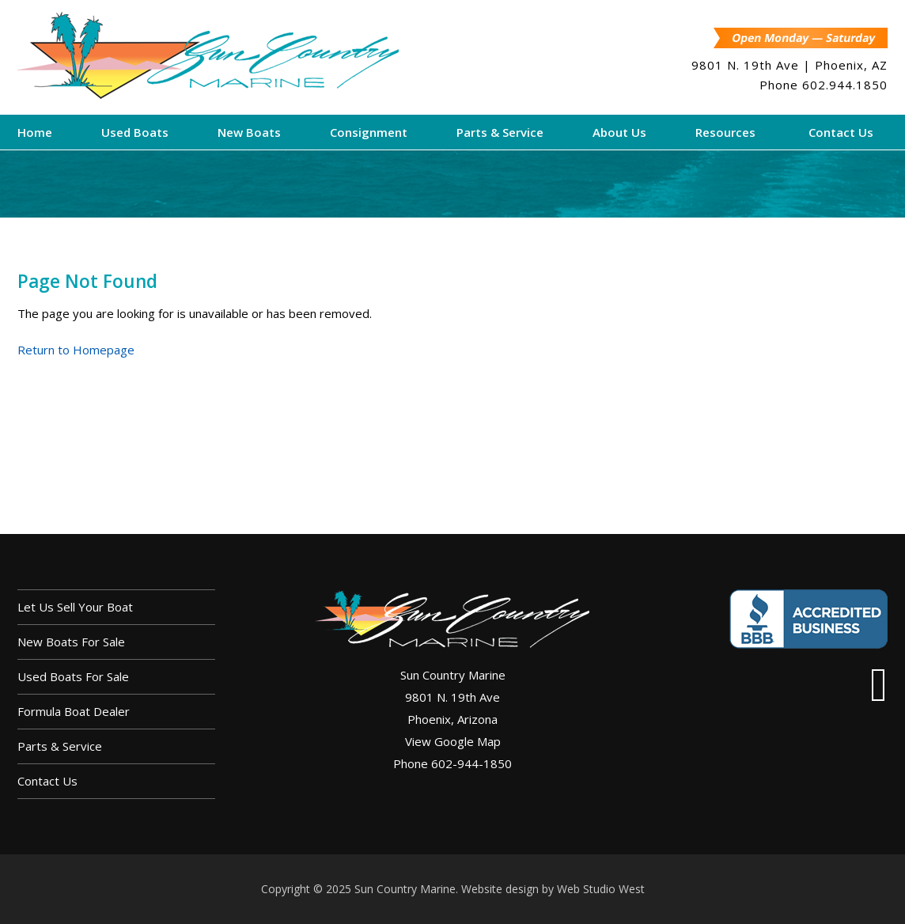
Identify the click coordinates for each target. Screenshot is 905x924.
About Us (619, 132)
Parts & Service (499, 132)
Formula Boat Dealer (73, 711)
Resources (725, 132)
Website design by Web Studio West (553, 888)
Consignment (368, 132)
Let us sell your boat (75, 607)
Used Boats (135, 132)
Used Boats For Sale (73, 676)
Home (34, 132)
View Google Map (453, 741)
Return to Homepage (75, 350)
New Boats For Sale (71, 641)
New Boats (249, 132)
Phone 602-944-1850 (452, 763)
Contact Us (47, 781)
